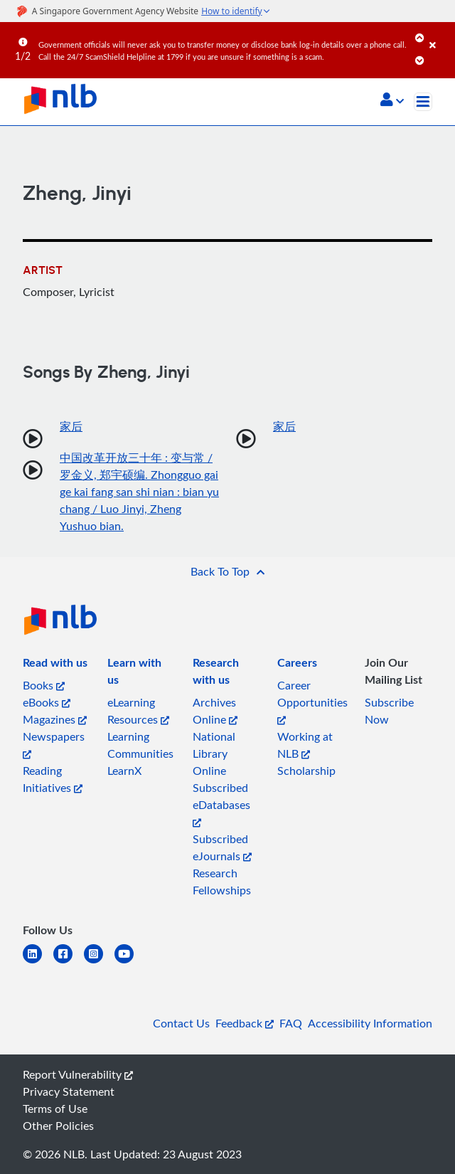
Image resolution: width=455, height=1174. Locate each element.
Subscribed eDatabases (221, 803)
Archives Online (215, 710)
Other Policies (58, 1125)
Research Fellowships (222, 881)
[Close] (439, 34)
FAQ (290, 1023)
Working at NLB (305, 745)
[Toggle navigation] (423, 101)
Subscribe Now (389, 710)
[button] (392, 101)
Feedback (244, 1023)
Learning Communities (140, 745)
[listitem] (55, 665)
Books (44, 685)
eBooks (46, 702)
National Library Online (214, 753)
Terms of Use (55, 1108)
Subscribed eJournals (222, 847)
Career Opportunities (312, 701)
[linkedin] (38, 962)
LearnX (124, 770)
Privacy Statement (68, 1091)
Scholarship (306, 770)
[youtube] (129, 962)
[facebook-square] (68, 962)
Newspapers (54, 744)
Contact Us (181, 1023)
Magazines (55, 719)
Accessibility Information (370, 1023)
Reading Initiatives (52, 779)
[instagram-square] (99, 962)
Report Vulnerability (78, 1074)
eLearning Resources (138, 710)
